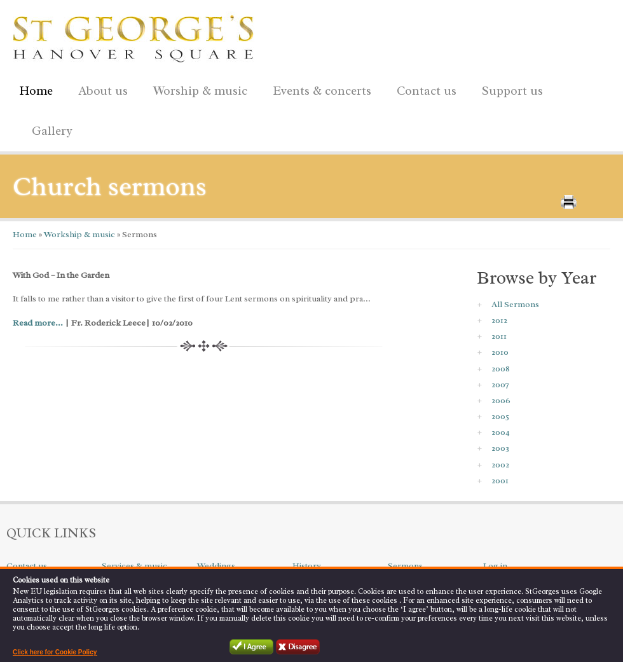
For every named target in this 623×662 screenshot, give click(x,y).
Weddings (216, 565)
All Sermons (515, 304)
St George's (133, 35)
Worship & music (197, 89)
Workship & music (78, 234)
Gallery (52, 131)
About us (100, 89)
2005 (500, 416)
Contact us (423, 89)
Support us (509, 89)
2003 (500, 448)
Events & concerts (322, 91)
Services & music (134, 565)
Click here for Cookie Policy (55, 652)
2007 (500, 384)
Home (36, 91)
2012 (499, 320)
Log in (495, 565)
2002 (500, 464)
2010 (500, 352)
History (306, 565)
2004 (500, 432)
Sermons (405, 565)
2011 (499, 336)
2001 (500, 480)
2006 (500, 400)
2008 (500, 368)
